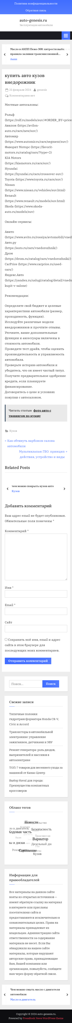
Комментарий (17, 531)
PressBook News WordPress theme (43, 1018)
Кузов (13, 431)
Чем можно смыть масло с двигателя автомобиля (36, 992)
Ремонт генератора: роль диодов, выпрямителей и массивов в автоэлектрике (32, 755)
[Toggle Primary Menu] (66, 35)
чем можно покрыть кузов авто (33, 486)
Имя (9, 587)
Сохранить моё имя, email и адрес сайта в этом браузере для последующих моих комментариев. (32, 645)
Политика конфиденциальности (35, 3)
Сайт (8, 622)
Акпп (14, 59)
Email (10, 605)
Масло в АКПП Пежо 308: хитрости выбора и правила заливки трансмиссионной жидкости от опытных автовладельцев (41, 51)
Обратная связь (36, 10)
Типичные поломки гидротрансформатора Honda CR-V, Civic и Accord (34, 719)
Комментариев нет (22, 95)
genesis (42, 89)
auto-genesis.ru (33, 20)
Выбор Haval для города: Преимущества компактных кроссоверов (29, 785)
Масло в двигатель (23, 999)
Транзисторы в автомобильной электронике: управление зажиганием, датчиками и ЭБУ (31, 737)
